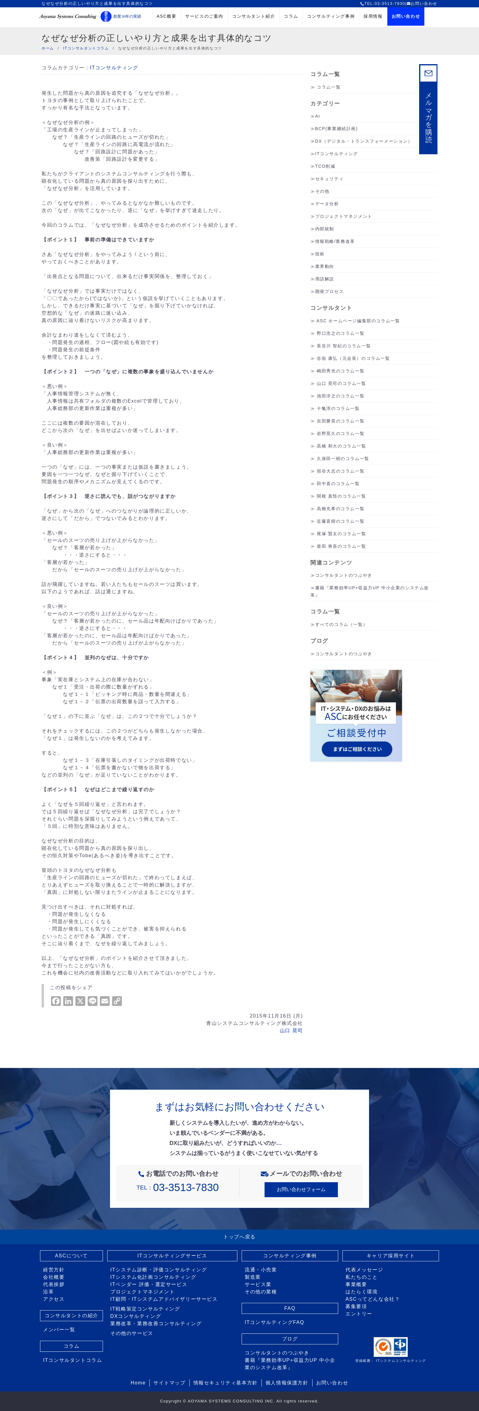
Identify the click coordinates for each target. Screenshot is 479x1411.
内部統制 (324, 228)
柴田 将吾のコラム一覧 (341, 546)
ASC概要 (166, 16)
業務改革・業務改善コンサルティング (156, 1323)
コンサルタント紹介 (253, 16)
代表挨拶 (53, 1284)
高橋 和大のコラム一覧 (341, 446)
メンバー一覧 (59, 1329)
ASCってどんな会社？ (373, 1299)
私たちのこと (362, 1277)
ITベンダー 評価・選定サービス (148, 1284)
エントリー (359, 1313)
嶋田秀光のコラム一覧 (340, 370)
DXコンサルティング (135, 1316)
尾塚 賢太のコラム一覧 (341, 533)
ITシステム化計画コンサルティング (153, 1277)
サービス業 (258, 1284)
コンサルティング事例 (331, 16)
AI (317, 116)
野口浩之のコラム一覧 (340, 333)
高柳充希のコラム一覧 (340, 508)
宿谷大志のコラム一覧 (340, 471)
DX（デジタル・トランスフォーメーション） (364, 141)
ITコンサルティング (114, 67)
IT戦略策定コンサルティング (145, 1308)
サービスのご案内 (204, 16)
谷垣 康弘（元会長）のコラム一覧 (353, 358)
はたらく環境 (362, 1291)
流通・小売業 (261, 1269)
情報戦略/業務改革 (335, 241)
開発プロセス (329, 291)
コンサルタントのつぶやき (343, 575)
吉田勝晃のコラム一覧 (340, 421)
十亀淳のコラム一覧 (338, 408)
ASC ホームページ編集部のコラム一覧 (358, 320)
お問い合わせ (422, 3)
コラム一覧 (329, 87)
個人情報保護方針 (287, 1382)
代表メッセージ (364, 1269)
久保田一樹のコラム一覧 (343, 458)
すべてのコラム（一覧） (341, 624)
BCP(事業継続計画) (336, 128)
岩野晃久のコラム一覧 (340, 433)
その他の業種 (261, 1291)
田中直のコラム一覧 (338, 483)
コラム (291, 16)
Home (138, 1382)
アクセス (53, 1299)
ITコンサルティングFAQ (274, 1322)
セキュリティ (329, 178)
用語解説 (324, 278)
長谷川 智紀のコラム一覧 (344, 345)
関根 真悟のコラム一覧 (341, 496)
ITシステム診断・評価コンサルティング (158, 1269)
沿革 (48, 1291)
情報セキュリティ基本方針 (225, 1382)
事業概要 (356, 1284)
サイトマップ (169, 1382)
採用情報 (373, 16)
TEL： (178, 1187)
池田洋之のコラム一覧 (340, 395)
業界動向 (324, 266)
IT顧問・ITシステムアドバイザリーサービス (164, 1299)
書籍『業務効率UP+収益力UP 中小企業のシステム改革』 (290, 1364)
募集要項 (356, 1306)
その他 (322, 191)
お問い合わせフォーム (301, 1189)
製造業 (253, 1277)
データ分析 (327, 203)
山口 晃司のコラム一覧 (341, 383)
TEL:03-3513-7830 (382, 3)
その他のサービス (131, 1333)
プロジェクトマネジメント (343, 216)
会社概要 (53, 1277)
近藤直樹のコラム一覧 (340, 521)
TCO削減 (325, 166)
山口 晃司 (291, 1030)
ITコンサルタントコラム (72, 1360)
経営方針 (53, 1269)
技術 (320, 253)
